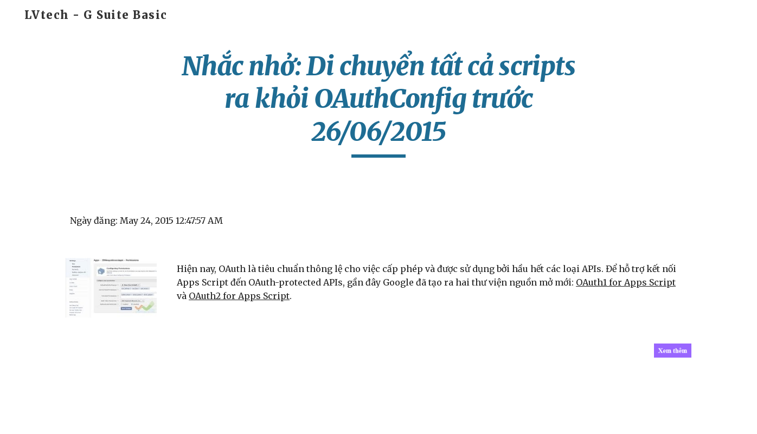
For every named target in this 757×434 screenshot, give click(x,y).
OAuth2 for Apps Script (239, 295)
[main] (378, 104)
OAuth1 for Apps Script (626, 282)
